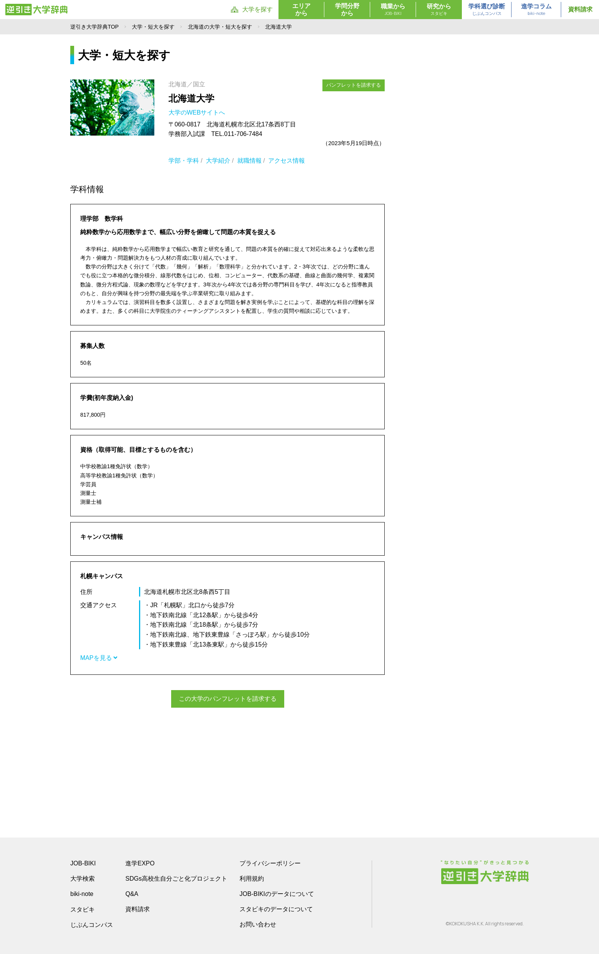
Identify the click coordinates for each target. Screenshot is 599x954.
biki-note (81, 893)
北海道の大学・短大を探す (220, 27)
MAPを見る (98, 658)
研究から (439, 10)
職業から (393, 10)
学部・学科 (183, 160)
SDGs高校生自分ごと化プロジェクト (176, 878)
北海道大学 (191, 98)
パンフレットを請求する (353, 85)
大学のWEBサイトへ (197, 112)
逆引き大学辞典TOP (94, 27)
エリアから (301, 9)
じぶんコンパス (91, 924)
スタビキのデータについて (276, 908)
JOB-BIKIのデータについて (277, 893)
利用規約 (252, 878)
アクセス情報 (286, 160)
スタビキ (82, 909)
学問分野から (347, 9)
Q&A (131, 893)
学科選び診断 (486, 10)
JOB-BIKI (83, 863)
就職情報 (249, 160)
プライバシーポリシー (270, 863)
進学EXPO (139, 863)
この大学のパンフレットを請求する (228, 698)
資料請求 (580, 9)
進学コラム (536, 10)
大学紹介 (218, 160)
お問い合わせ (258, 924)
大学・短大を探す (153, 27)
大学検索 (82, 878)
